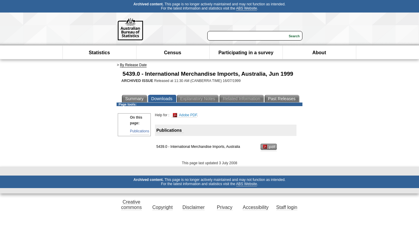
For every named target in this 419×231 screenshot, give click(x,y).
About (319, 52)
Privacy (224, 207)
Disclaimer (194, 207)
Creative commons (131, 204)
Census (172, 52)
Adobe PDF (185, 115)
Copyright (162, 207)
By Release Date (133, 65)
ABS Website (246, 8)
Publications (139, 131)
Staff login (286, 207)
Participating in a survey (245, 52)
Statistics (99, 52)
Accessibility (256, 207)
